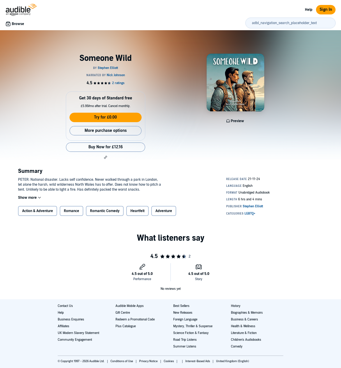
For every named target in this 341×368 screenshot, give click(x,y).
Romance (71, 214)
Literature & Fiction (244, 333)
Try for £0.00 (105, 117)
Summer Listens (184, 346)
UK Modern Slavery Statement (78, 333)
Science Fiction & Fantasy (191, 333)
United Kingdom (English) (232, 361)
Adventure (163, 214)
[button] (105, 157)
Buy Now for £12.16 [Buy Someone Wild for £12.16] (105, 147)
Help (308, 9)
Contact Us (65, 306)
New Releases (182, 313)
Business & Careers (244, 319)
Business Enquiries (71, 319)
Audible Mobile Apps (129, 306)
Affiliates (63, 326)
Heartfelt (137, 214)
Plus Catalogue (125, 326)
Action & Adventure (37, 214)
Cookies (169, 361)
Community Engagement (75, 340)
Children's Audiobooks (246, 340)
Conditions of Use (122, 361)
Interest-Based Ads (198, 361)
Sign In (326, 9)
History (235, 306)
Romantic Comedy (105, 214)
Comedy (236, 346)
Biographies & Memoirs (247, 313)
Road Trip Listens (185, 340)
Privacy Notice (148, 361)
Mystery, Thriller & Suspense (192, 326)
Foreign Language (185, 319)
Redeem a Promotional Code (135, 319)
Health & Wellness (243, 326)
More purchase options (106, 130)
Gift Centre (122, 313)
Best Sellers (181, 306)
